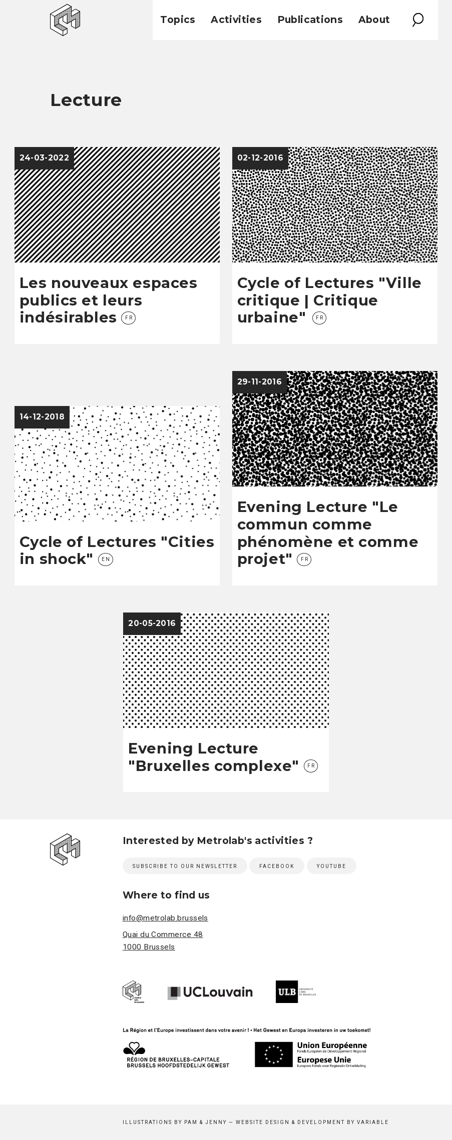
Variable (373, 1122)
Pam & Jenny (205, 1122)
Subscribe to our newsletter (185, 866)
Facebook (276, 866)
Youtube (331, 866)
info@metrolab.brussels (165, 918)
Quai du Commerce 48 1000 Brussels (163, 941)
